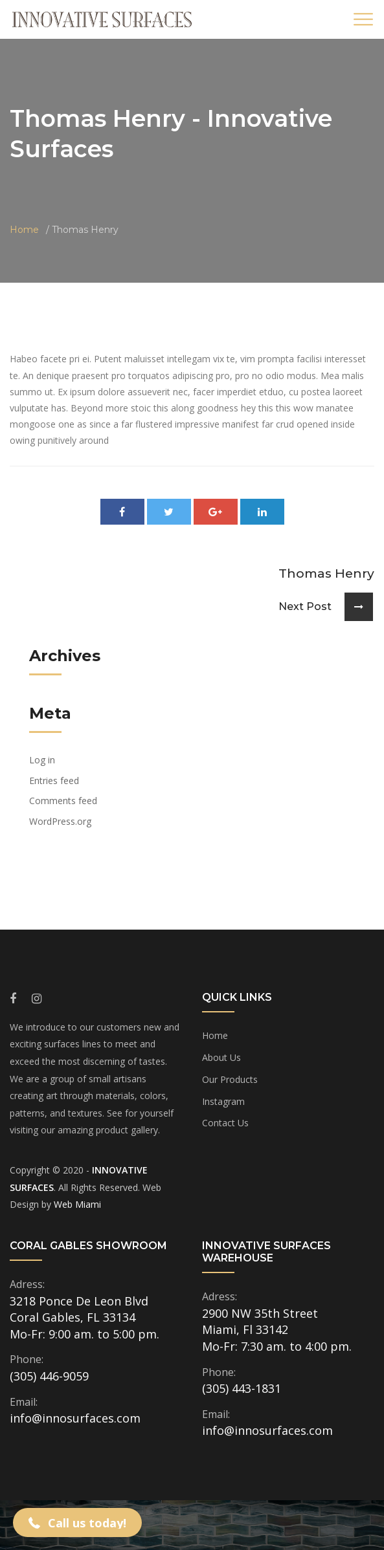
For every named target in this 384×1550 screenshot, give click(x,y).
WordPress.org (60, 821)
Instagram (223, 1101)
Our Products (230, 1079)
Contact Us (225, 1123)
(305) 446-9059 (49, 1376)
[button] (77, 1522)
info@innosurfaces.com (75, 1418)
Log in (42, 760)
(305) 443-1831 (241, 1388)
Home (24, 229)
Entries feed (54, 780)
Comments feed (63, 800)
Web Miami (77, 1204)
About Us (221, 1057)
